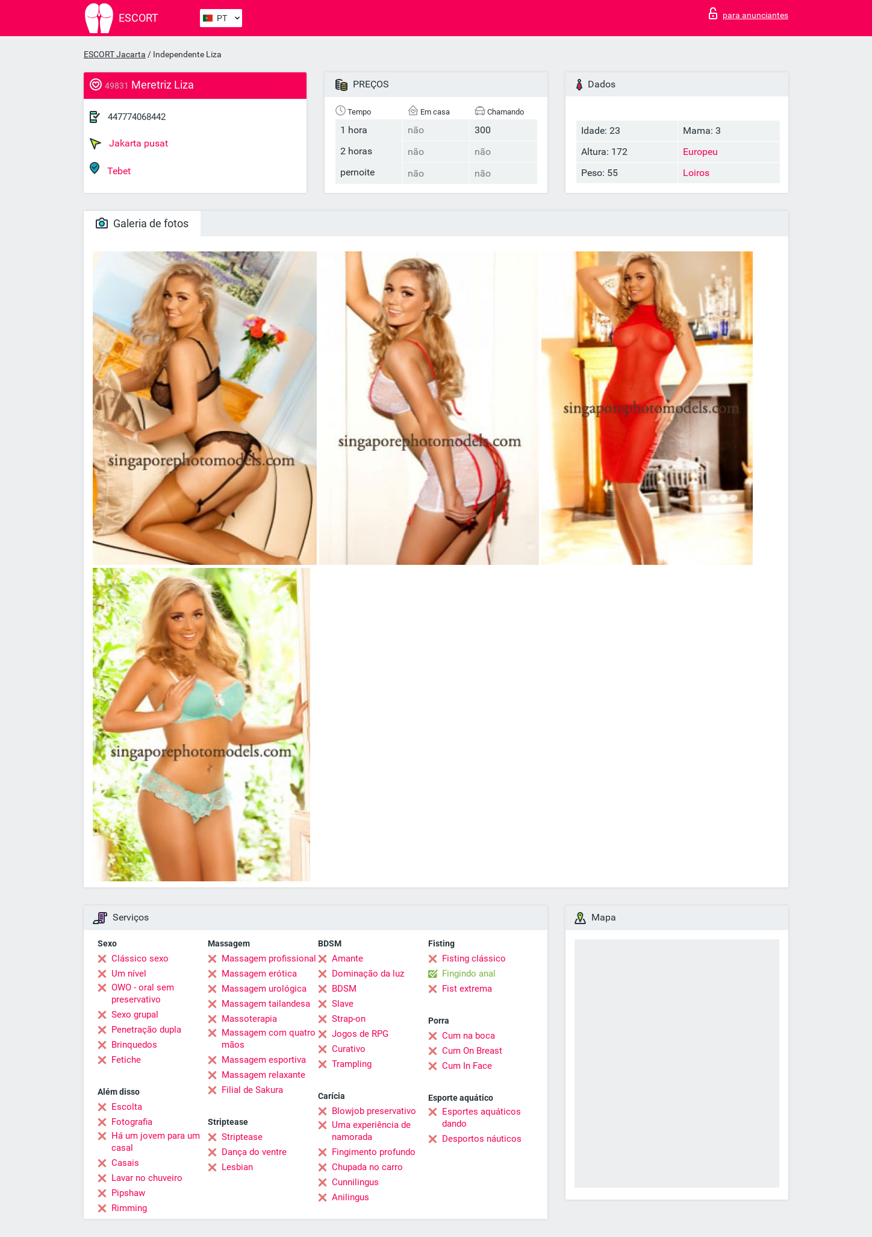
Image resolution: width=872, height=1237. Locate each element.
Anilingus (350, 1197)
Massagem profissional (269, 958)
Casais (125, 1162)
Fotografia (131, 1121)
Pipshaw (128, 1193)
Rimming (129, 1208)
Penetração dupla (146, 1029)
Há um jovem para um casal (155, 1141)
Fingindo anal (469, 973)
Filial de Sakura (252, 1089)
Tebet (110, 169)
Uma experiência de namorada (371, 1130)
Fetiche (126, 1059)
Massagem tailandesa (266, 1003)
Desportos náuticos (482, 1138)
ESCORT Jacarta (115, 54)
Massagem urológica (264, 988)
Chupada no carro (367, 1167)
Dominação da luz (368, 973)
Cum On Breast (472, 1050)
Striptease (242, 1137)
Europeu (700, 151)
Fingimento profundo (374, 1152)
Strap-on (349, 1018)
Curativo (349, 1048)
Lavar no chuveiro (146, 1177)
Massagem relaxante (263, 1074)
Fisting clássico (474, 958)
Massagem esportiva (264, 1059)
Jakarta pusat (129, 143)
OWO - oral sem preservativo (142, 993)
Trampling (352, 1064)
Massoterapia (249, 1018)
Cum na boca (468, 1035)
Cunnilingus (355, 1182)
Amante (347, 958)
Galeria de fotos (142, 223)
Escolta (126, 1106)
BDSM (344, 988)
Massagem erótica (259, 973)
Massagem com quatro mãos (269, 1038)
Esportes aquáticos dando (481, 1117)
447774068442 (137, 117)
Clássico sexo (140, 958)
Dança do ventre (254, 1152)
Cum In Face (467, 1065)
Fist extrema (467, 988)
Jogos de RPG (360, 1033)
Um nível (128, 973)
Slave (342, 1003)
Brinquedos (134, 1044)
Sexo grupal (134, 1014)
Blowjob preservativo (374, 1111)
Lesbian (237, 1167)
